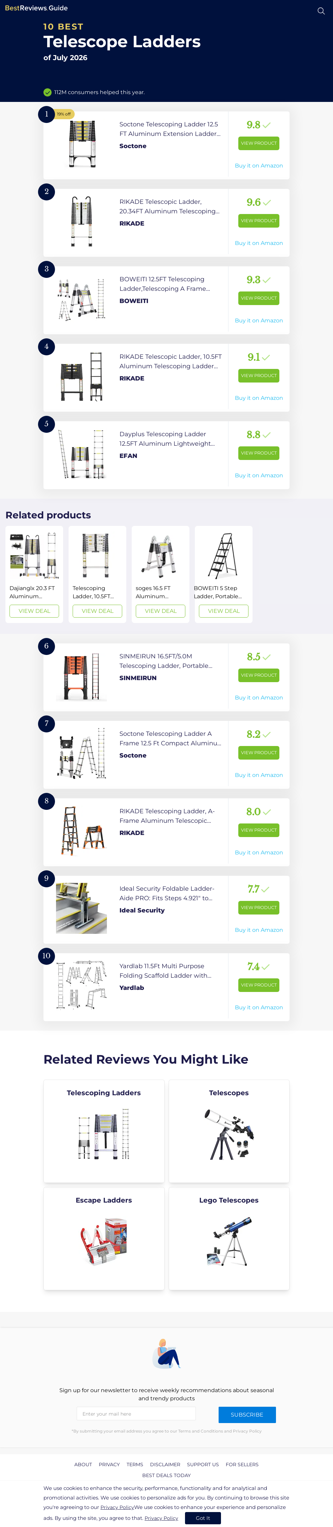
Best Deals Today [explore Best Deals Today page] (166, 1475)
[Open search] (321, 11)
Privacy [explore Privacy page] (109, 1464)
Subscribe (247, 1414)
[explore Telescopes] (229, 1131)
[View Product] (166, 145)
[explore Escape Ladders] (104, 1238)
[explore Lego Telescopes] (229, 1238)
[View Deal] (34, 574)
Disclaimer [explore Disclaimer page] (165, 1464)
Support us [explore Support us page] (203, 1464)
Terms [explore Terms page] (135, 1464)
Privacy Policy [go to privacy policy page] (117, 1507)
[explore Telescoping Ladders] (104, 1131)
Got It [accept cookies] (203, 1518)
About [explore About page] (83, 1464)
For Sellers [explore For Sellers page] (242, 1464)
